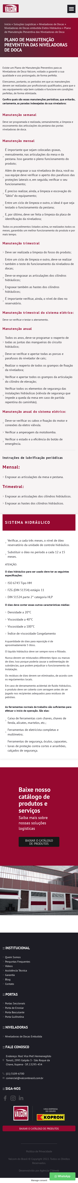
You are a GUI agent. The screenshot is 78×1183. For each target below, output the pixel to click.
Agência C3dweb (49, 1170)
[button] (71, 9)
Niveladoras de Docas (51, 24)
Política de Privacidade (39, 1151)
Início (7, 24)
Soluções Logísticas (25, 24)
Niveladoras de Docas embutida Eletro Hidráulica (32, 28)
